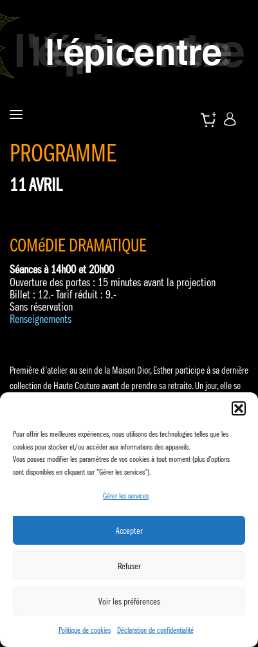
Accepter (129, 530)
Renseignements (40, 319)
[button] (238, 408)
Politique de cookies (85, 630)
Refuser (129, 566)
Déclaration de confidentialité (155, 630)
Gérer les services (126, 495)
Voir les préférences (129, 601)
